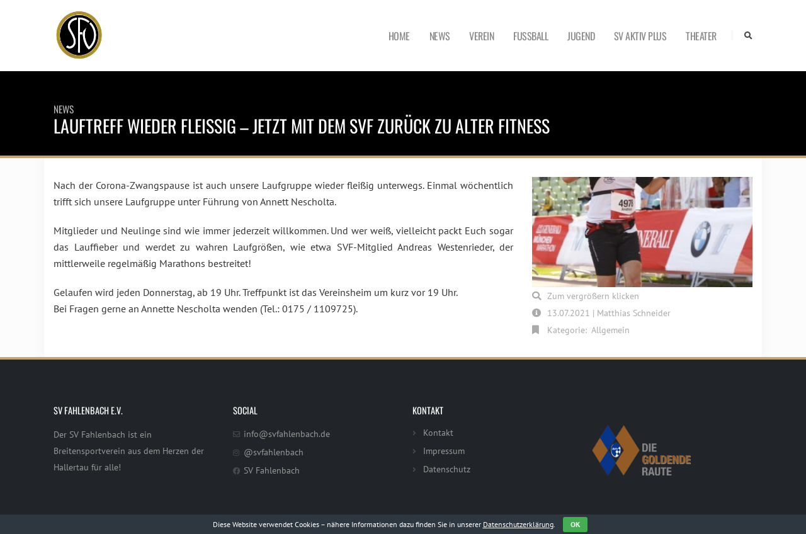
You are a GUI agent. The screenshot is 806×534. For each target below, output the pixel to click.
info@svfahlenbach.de (287, 434)
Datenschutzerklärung (518, 524)
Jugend (580, 35)
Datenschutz (446, 469)
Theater (701, 35)
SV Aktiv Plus (640, 35)
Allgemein (610, 330)
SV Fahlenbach (272, 470)
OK (575, 524)
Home (399, 35)
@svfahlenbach (274, 452)
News (439, 35)
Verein (481, 35)
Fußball (530, 35)
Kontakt (438, 432)
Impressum (444, 451)
